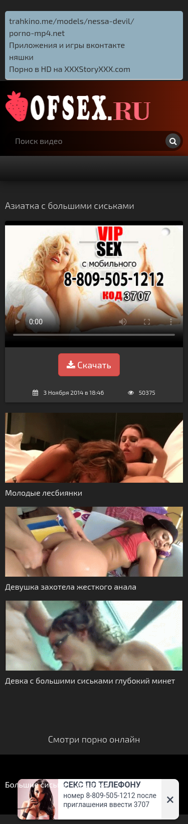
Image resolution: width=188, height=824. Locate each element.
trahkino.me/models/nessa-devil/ (71, 20)
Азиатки (91, 784)
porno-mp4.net (37, 32)
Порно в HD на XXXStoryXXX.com (69, 68)
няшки (21, 56)
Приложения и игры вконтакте (67, 44)
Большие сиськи (35, 784)
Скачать (89, 364)
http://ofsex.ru (80, 106)
